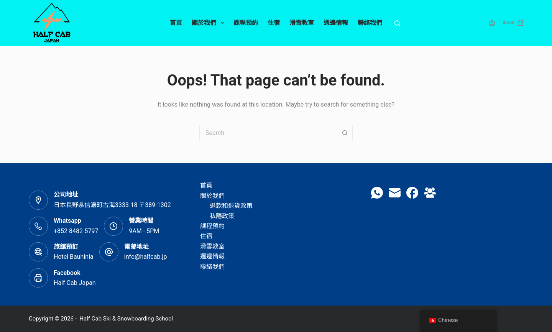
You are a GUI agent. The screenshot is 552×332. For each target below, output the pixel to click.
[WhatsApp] (377, 193)
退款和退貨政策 (231, 205)
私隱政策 (222, 216)
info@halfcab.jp (145, 256)
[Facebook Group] (430, 193)
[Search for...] (268, 132)
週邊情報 (336, 22)
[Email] (395, 193)
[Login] (492, 23)
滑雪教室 (301, 22)
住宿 (274, 22)
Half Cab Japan (75, 282)
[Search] (397, 23)
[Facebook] (412, 193)
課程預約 (245, 22)
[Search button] (345, 132)
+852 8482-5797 (76, 231)
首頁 (176, 22)
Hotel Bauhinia (74, 256)
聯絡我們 (370, 22)
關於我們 (209, 23)
